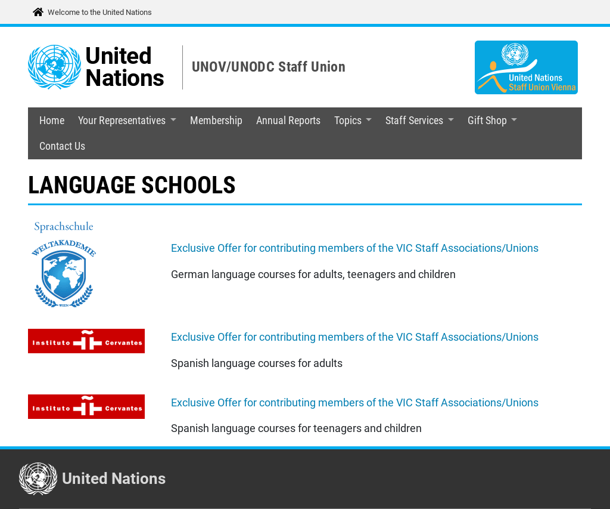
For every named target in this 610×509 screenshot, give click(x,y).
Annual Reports (288, 121)
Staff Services (414, 121)
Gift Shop (487, 121)
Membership (216, 121)
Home (51, 121)
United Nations (124, 67)
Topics (348, 121)
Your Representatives (122, 121)
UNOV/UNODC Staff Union (269, 66)
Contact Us (62, 146)
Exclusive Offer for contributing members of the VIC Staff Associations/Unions (355, 248)
